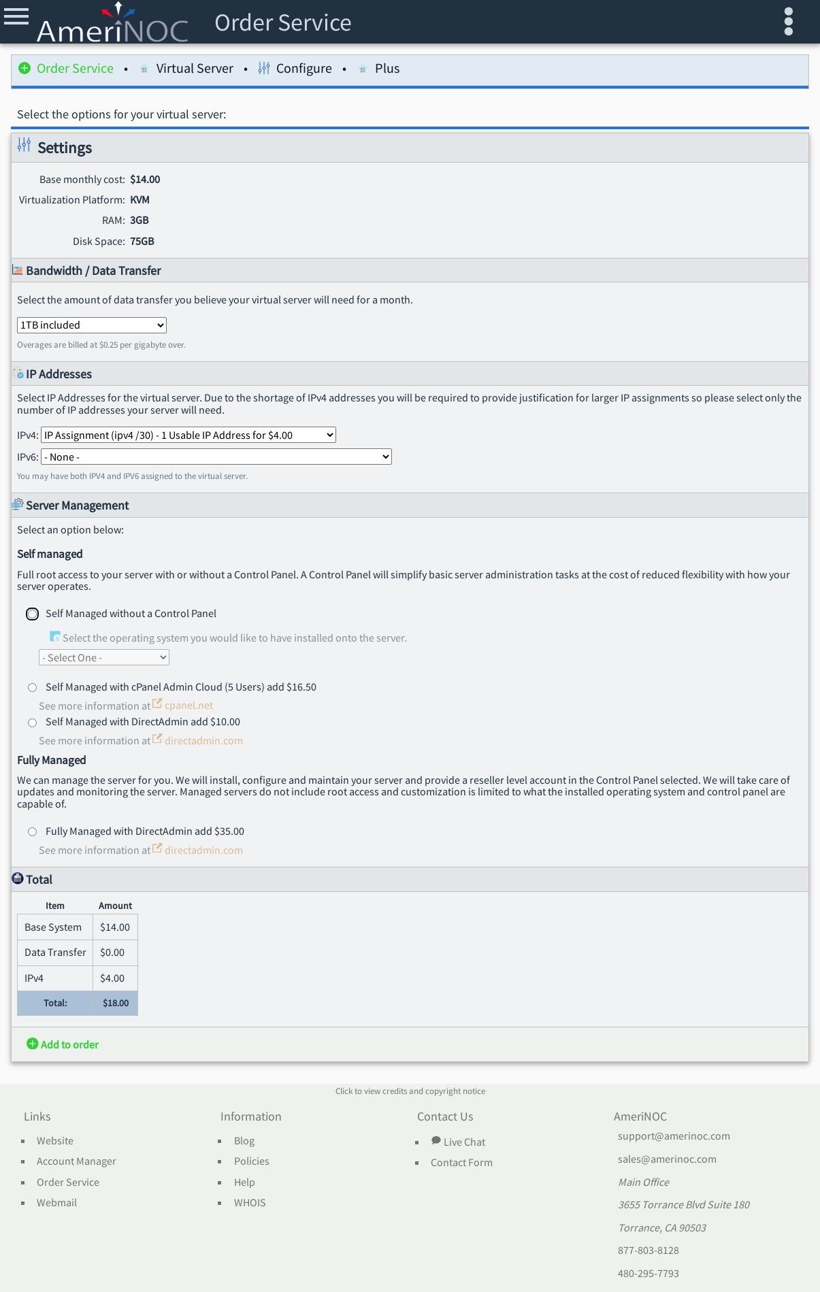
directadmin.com (197, 740)
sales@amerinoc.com (667, 1159)
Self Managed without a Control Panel (131, 613)
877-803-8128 (648, 1250)
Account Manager (76, 1161)
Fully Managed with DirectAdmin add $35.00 (145, 831)
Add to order (63, 1044)
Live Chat (458, 1141)
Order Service (66, 70)
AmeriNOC (640, 1117)
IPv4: (176, 435)
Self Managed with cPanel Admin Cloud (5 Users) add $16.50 (181, 686)
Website (55, 1141)
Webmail (57, 1203)
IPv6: (204, 456)
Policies (251, 1161)
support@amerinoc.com (674, 1136)
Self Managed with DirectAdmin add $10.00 (143, 721)
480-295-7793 (648, 1274)
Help (244, 1182)
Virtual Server (185, 70)
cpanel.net (182, 705)
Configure (295, 70)
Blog (244, 1141)
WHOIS (250, 1203)
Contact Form (462, 1163)
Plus (378, 70)
